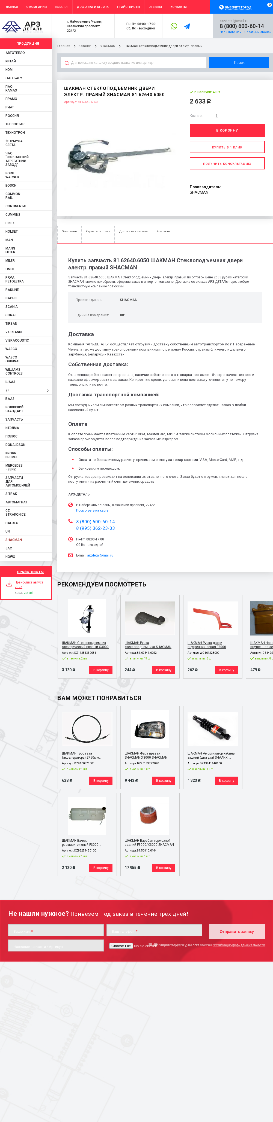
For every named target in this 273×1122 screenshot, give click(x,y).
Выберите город (238, 7)
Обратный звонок (257, 32)
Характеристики (98, 231)
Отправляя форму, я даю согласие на (209, 945)
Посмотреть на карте (92, 510)
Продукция (27, 43)
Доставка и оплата (133, 231)
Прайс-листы (30, 572)
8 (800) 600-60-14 (242, 26)
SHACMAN (107, 46)
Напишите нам (231, 32)
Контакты (163, 231)
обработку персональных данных (239, 945)
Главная (63, 46)
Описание (69, 231)
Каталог (85, 46)
